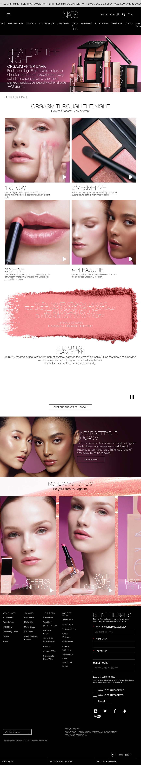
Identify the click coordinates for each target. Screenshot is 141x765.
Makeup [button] (31, 23)
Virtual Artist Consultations (49, 640)
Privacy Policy (98, 682)
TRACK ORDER (107, 15)
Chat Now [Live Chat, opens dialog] (7, 761)
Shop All (22, 97)
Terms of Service (114, 682)
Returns (46, 646)
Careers (6, 636)
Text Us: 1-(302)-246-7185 (50, 624)
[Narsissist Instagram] (95, 711)
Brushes (86, 23)
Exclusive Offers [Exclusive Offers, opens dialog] (106, 761)
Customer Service (47, 632)
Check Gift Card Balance (30, 638)
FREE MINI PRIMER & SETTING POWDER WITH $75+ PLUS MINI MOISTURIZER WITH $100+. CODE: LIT (60, 3)
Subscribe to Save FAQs (48, 657)
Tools (129, 23)
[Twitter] (105, 711)
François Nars (8, 622)
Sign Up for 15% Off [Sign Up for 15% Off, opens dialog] (61, 761)
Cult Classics (67, 641)
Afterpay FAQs (49, 651)
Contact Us (48, 617)
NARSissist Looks (67, 664)
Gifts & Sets (75, 26)
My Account (29, 617)
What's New (67, 619)
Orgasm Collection (66, 648)
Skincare (116, 23)
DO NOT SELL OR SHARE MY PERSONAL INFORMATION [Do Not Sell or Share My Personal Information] (91, 732)
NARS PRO (7, 627)
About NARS (8, 617)
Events (5, 640)
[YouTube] (97, 716)
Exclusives (101, 23)
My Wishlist (29, 622)
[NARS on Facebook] (115, 711)
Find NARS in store (67, 656)
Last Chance (67, 624)
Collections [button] (46, 23)
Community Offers (10, 631)
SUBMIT (102, 701)
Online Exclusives (66, 635)
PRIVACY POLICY (72, 729)
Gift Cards (28, 631)
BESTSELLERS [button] (15, 23)
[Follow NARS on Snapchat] (124, 711)
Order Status (29, 627)
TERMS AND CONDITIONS (76, 735)
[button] (118, 15)
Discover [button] (63, 23)
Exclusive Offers (69, 629)
